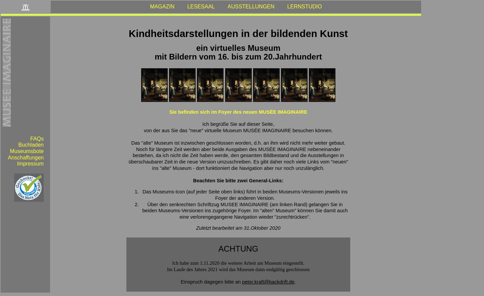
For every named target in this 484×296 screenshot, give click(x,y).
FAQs (37, 139)
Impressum (30, 163)
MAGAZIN (162, 6)
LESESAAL (201, 6)
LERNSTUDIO (304, 6)
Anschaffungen (26, 157)
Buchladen (31, 145)
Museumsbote (27, 151)
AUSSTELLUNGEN (251, 6)
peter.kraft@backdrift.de (268, 282)
